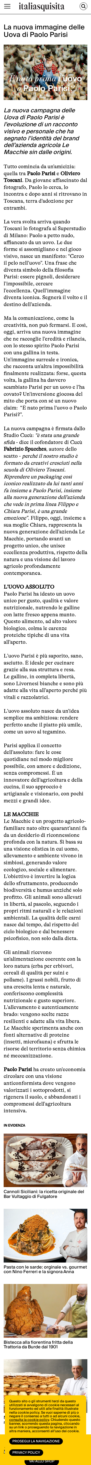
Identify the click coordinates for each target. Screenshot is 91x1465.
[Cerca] (83, 6)
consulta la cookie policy (29, 1420)
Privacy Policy (26, 1453)
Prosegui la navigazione (36, 1441)
